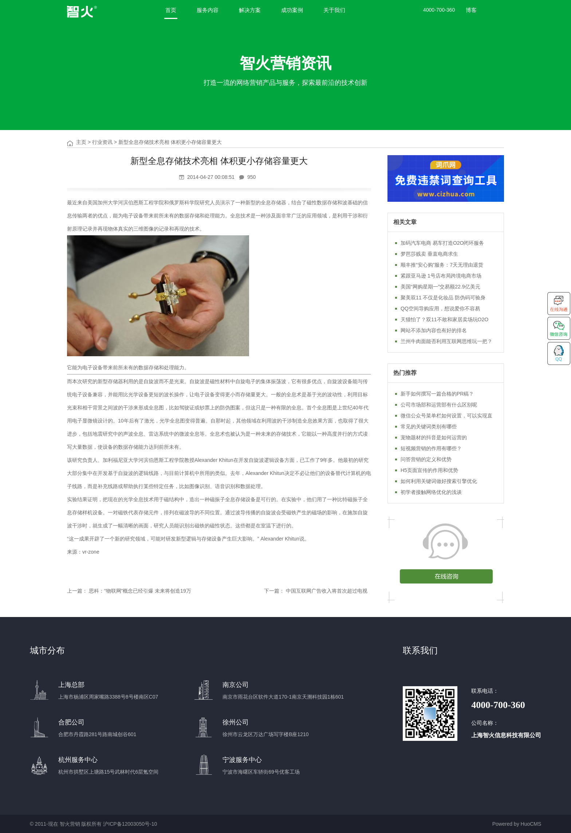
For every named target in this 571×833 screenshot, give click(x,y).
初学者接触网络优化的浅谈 (431, 492)
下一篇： (274, 591)
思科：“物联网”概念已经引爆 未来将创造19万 (140, 591)
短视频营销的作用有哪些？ (431, 448)
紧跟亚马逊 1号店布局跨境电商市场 (441, 276)
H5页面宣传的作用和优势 (429, 470)
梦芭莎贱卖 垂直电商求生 (429, 254)
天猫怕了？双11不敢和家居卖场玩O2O (444, 319)
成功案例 (292, 10)
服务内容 (207, 10)
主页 (81, 142)
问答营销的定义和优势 (426, 459)
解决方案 (250, 10)
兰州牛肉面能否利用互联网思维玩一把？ (446, 341)
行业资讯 (102, 142)
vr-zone (90, 552)
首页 (170, 10)
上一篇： (77, 591)
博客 (471, 10)
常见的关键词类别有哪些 (429, 426)
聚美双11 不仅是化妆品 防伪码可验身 (443, 297)
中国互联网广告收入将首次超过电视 (326, 591)
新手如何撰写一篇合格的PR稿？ (437, 394)
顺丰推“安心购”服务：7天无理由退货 (442, 265)
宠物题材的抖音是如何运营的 (434, 437)
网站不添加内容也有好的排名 (434, 330)
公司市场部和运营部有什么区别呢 (439, 405)
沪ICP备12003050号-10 (130, 824)
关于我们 (334, 10)
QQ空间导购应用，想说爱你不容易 (440, 308)
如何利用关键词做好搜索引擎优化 (439, 481)
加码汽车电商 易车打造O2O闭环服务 (442, 243)
